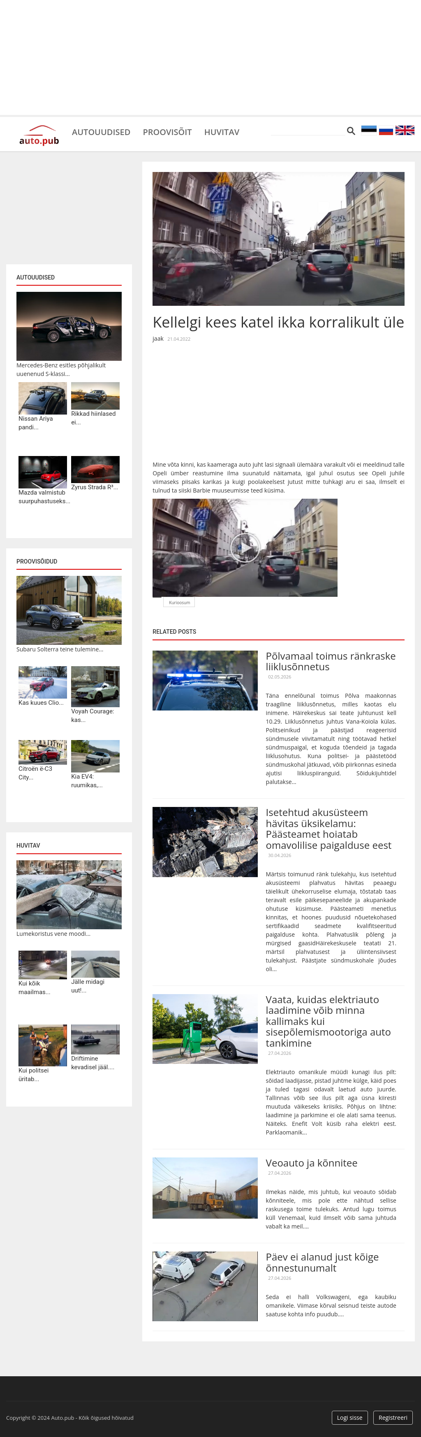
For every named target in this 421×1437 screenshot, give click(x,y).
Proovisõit (167, 131)
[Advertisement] (210, 57)
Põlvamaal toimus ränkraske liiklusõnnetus (331, 661)
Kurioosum (179, 602)
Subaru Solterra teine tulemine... (59, 649)
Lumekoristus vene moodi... (53, 933)
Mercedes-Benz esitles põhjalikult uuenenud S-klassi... (61, 369)
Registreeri (393, 1417)
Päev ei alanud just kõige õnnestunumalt (322, 1262)
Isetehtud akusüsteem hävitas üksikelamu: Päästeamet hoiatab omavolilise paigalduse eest (329, 828)
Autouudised (101, 131)
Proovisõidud (36, 561)
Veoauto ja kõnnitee (312, 1162)
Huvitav (221, 131)
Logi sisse (350, 1417)
